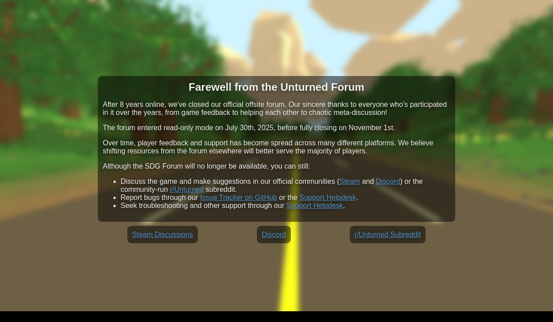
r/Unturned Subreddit (388, 234)
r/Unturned (187, 189)
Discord (388, 181)
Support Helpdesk (327, 197)
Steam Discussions (162, 234)
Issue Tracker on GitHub (238, 197)
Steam (349, 181)
